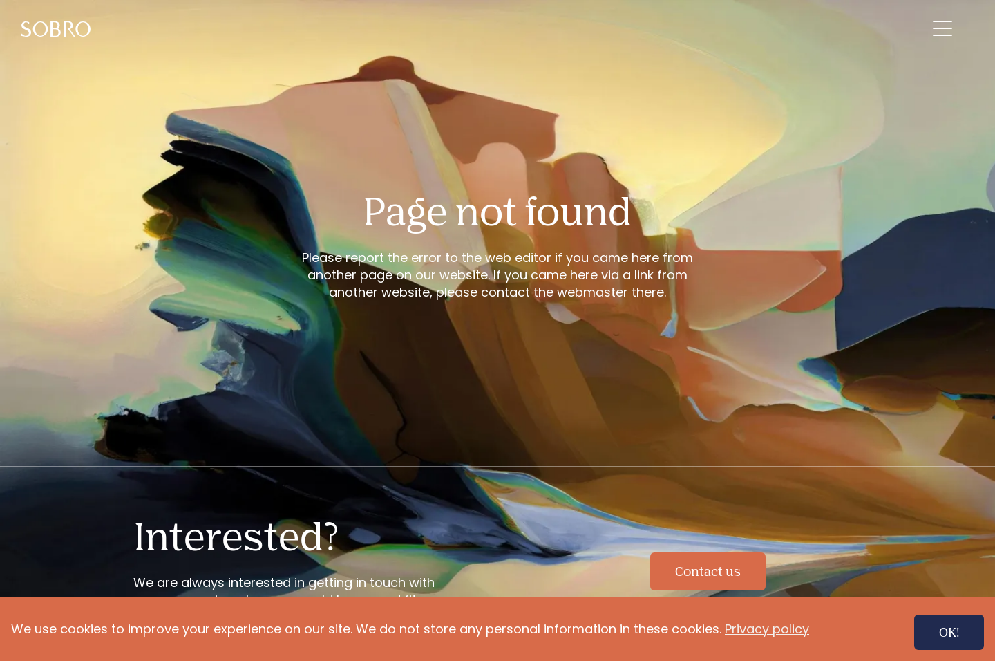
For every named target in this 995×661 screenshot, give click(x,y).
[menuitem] (59, 28)
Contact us (708, 571)
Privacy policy (767, 628)
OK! (949, 632)
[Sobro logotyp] (59, 28)
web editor (518, 257)
